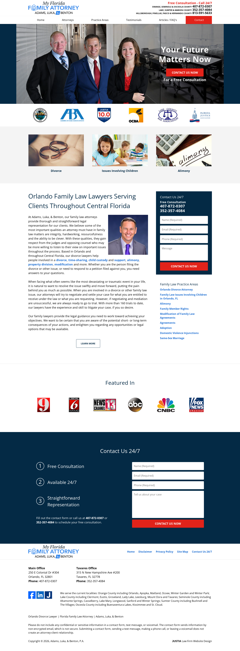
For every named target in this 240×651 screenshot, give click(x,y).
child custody (98, 260)
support (120, 260)
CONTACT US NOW (184, 266)
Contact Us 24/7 (171, 197)
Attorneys (68, 20)
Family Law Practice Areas (179, 284)
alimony (133, 260)
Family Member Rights (174, 308)
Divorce (56, 171)
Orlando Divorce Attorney (176, 289)
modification (63, 264)
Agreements (167, 323)
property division (40, 264)
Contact (199, 20)
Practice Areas (100, 20)
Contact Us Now (185, 72)
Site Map (182, 551)
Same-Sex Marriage (172, 338)
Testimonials (133, 20)
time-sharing (77, 260)
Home (40, 20)
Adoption (166, 328)
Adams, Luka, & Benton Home (53, 8)
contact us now (168, 523)
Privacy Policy (164, 551)
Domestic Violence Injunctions (179, 333)
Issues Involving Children (120, 171)
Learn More (88, 343)
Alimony (184, 171)
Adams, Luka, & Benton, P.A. (67, 641)
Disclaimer (145, 551)
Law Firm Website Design (192, 641)
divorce (61, 260)
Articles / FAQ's (168, 20)
